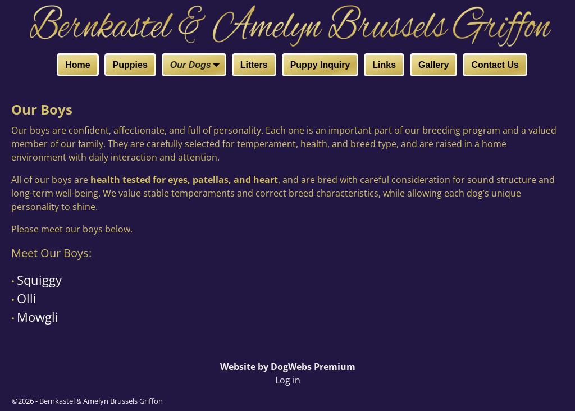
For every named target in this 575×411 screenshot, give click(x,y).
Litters (254, 65)
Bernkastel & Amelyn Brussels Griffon (101, 401)
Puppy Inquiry (320, 65)
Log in (287, 380)
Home (77, 65)
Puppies (130, 65)
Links (384, 65)
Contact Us (494, 65)
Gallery (433, 65)
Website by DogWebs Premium (287, 366)
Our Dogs (197, 65)
